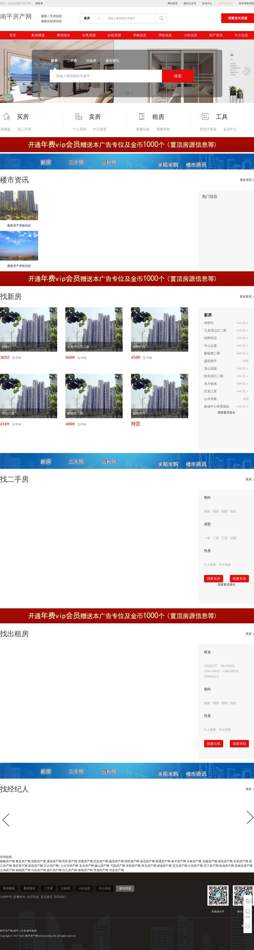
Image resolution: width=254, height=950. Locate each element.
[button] (6, 71)
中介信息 (241, 35)
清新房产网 (38, 861)
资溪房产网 (100, 870)
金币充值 (33, 896)
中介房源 (99, 129)
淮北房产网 (148, 865)
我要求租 (163, 129)
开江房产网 (211, 865)
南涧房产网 (226, 865)
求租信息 (165, 35)
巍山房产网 (102, 865)
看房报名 (63, 35)
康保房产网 (54, 861)
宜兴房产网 (180, 865)
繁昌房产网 (23, 861)
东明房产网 (133, 865)
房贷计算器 (208, 129)
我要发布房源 (237, 18)
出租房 (65, 888)
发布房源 (125, 888)
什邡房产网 (195, 865)
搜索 (178, 76)
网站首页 (173, 3)
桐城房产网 (23, 870)
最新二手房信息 (51, 16)
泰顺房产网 (85, 870)
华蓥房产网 (85, 861)
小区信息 (190, 35)
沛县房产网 (116, 870)
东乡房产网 (86, 865)
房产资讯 (216, 35)
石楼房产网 (209, 861)
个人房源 (79, 129)
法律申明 (6, 896)
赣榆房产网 (7, 861)
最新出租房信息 (51, 21)
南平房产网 (16, 16)
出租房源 (114, 35)
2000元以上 (211, 676)
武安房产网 (100, 861)
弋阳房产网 (117, 865)
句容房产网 (38, 870)
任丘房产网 (69, 870)
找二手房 (24, 129)
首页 (12, 35)
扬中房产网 (54, 870)
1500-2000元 (231, 671)
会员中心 (207, 3)
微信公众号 (190, 3)
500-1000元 (227, 665)
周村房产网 (131, 861)
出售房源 (89, 35)
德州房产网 (225, 861)
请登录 (39, 3)
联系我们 (60, 896)
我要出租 (143, 129)
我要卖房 (213, 578)
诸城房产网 (164, 865)
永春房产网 (194, 861)
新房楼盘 (38, 35)
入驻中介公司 (225, 3)
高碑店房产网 (244, 865)
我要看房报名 (226, 412)
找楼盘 (6, 129)
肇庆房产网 (20, 865)
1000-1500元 (212, 671)
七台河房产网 (69, 865)
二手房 (48, 888)
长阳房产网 (240, 861)
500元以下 (210, 665)
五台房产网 (51, 865)
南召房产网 (147, 861)
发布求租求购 (246, 3)
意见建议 (46, 896)
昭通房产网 (163, 861)
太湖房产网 (7, 870)
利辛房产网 (69, 861)
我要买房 (239, 578)
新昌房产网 (35, 865)
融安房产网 (116, 861)
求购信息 (139, 35)
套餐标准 (19, 896)
